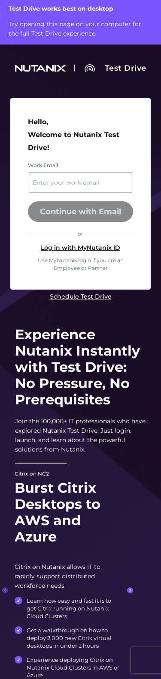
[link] (125, 68)
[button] (80, 247)
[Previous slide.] (5, 590)
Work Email (43, 165)
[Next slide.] (130, 590)
